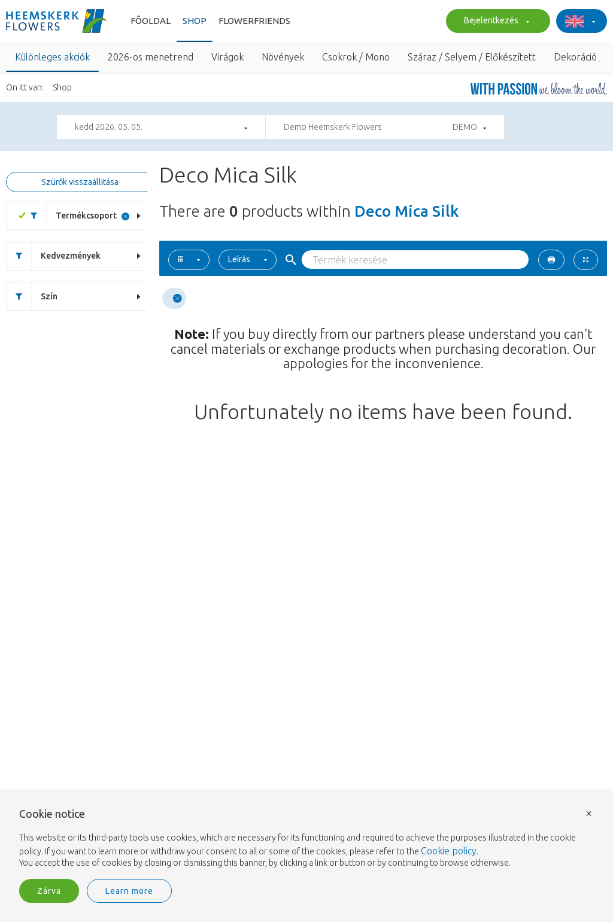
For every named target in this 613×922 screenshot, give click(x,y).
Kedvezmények (54, 255)
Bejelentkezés (495, 21)
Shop (195, 21)
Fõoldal (151, 21)
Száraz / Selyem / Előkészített (472, 56)
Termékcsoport (69, 215)
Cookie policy (449, 850)
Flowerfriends (254, 21)
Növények (283, 56)
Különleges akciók (52, 56)
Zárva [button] (49, 891)
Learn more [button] (129, 891)
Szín (32, 296)
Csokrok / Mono (356, 56)
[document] (306, 838)
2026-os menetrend (150, 56)
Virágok (227, 56)
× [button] (589, 813)
